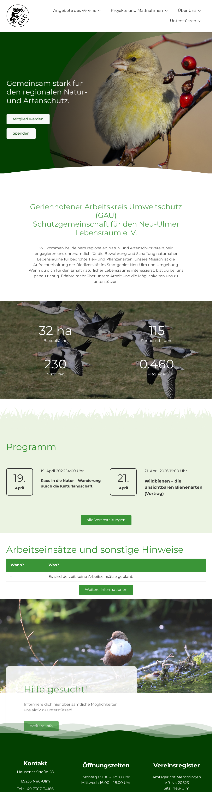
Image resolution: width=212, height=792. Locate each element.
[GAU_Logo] (18, 6)
